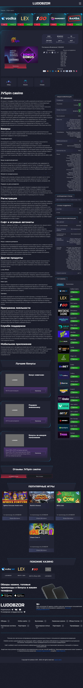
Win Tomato (74, 420)
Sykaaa (72, 434)
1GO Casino (73, 305)
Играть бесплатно (15, 520)
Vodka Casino (74, 290)
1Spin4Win (69, 133)
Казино (60, 285)
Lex (71, 297)
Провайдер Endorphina (74, 135)
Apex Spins (73, 427)
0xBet (72, 366)
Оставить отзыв (14, 477)
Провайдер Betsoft (77, 138)
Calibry (72, 375)
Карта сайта (58, 661)
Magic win (73, 357)
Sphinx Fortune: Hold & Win (13, 507)
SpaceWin (73, 319)
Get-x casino (74, 413)
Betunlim (73, 341)
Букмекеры (70, 285)
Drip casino (73, 326)
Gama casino (74, 383)
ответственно (60, 652)
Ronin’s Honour (35, 507)
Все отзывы (39, 477)
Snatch (72, 391)
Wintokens (73, 312)
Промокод (74, 293)
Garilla (72, 349)
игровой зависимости (43, 652)
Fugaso (78, 133)
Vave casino (73, 406)
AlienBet (73, 334)
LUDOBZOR (17, 516)
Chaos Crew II (35, 539)
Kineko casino (74, 398)
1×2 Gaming (70, 136)
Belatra (74, 133)
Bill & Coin (60, 507)
